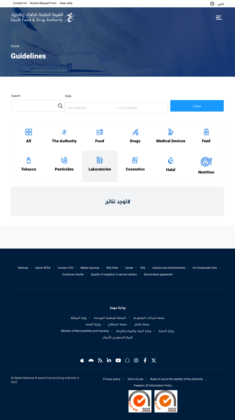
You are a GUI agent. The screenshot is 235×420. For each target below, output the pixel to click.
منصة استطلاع (117, 324)
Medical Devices (170, 141)
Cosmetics (135, 169)
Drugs (135, 141)
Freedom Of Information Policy (153, 385)
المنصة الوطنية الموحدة (110, 317)
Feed (206, 141)
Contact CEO (65, 267)
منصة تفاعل (142, 324)
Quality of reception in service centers (114, 274)
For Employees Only (205, 267)
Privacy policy (111, 379)
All (28, 141)
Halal (170, 170)
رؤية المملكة (78, 317)
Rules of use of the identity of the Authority (176, 379)
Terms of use (135, 379)
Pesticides (64, 169)
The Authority (64, 141)
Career (129, 267)
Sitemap (23, 267)
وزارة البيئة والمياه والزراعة (133, 331)
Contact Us (20, 3)
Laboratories (100, 169)
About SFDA (42, 267)
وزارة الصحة (93, 324)
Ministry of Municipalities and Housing (85, 331)
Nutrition (206, 172)
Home (15, 46)
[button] (212, 3)
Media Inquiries (90, 267)
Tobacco (28, 169)
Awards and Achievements (168, 267)
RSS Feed (112, 267)
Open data (66, 3)
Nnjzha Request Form (43, 3)
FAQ (142, 267)
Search (15, 96)
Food (99, 141)
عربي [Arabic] (220, 3)
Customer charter (73, 274)
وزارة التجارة (166, 331)
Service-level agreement (158, 274)
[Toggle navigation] (218, 17)
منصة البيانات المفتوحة (149, 317)
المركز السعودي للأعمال (117, 337)
